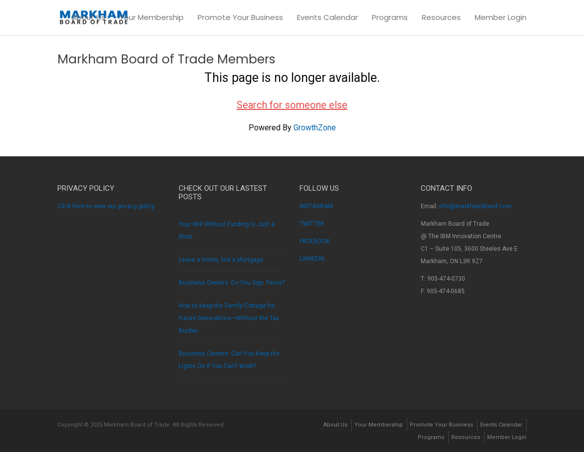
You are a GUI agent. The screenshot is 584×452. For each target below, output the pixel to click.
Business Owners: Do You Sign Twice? (232, 282)
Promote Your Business (240, 17)
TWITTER (311, 223)
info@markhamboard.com (475, 206)
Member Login (501, 17)
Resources (441, 17)
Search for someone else (292, 105)
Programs (390, 17)
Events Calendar (327, 17)
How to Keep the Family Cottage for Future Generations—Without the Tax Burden (229, 318)
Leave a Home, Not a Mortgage (221, 259)
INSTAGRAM (316, 206)
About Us (88, 17)
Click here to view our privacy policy (106, 206)
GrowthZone (314, 127)
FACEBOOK (314, 241)
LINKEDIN (311, 258)
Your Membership (151, 17)
